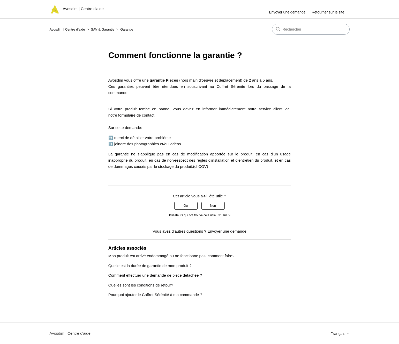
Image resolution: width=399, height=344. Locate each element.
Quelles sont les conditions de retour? (140, 285)
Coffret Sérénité (231, 86)
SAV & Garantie (102, 29)
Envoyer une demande (287, 12)
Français (340, 333)
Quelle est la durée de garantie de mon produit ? (150, 265)
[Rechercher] (310, 29)
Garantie (126, 29)
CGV (202, 166)
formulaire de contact (135, 115)
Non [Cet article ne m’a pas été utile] (213, 205)
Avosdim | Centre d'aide (67, 29)
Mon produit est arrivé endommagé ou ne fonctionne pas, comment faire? (171, 256)
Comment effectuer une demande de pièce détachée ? (155, 275)
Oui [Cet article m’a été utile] (186, 205)
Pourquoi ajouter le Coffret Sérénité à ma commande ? (155, 294)
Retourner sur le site (328, 12)
